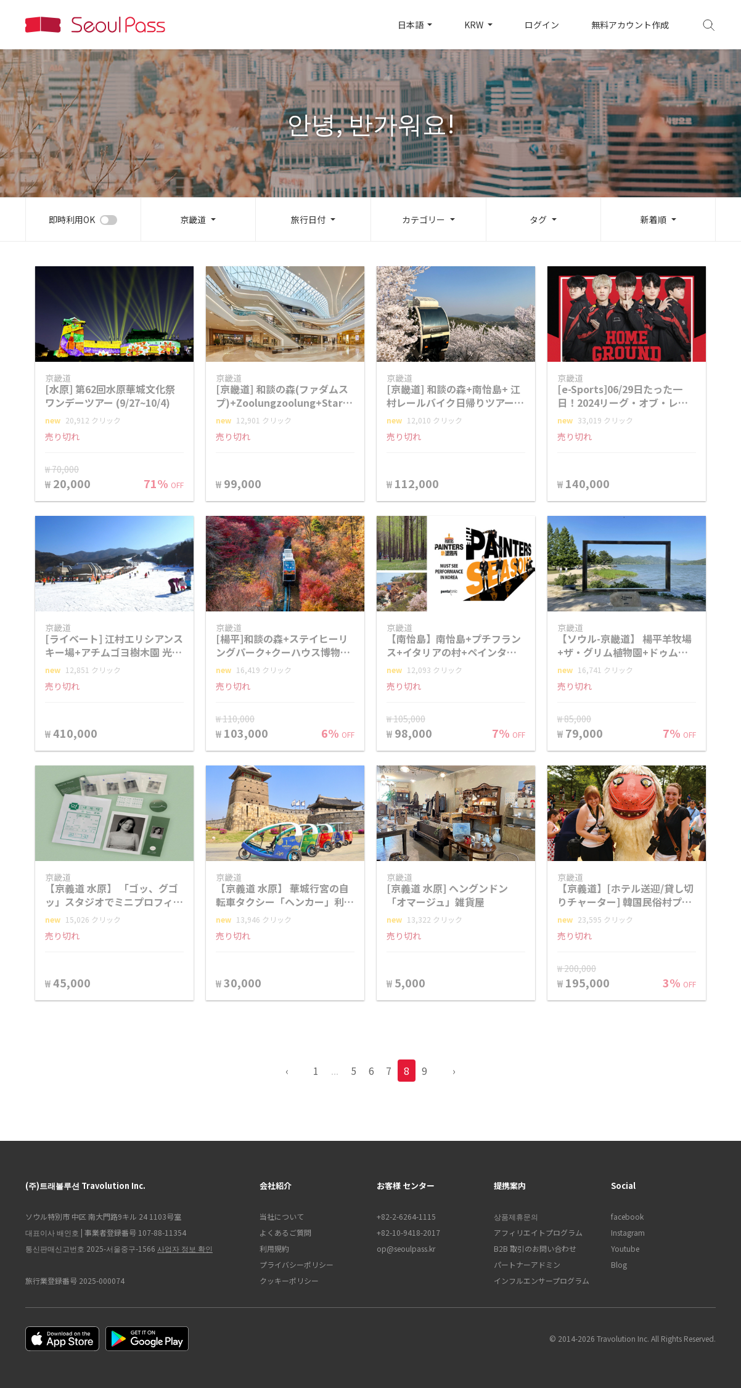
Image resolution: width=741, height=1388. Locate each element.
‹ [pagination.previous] (287, 1070)
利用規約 (274, 1248)
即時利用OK (72, 219)
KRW (474, 24)
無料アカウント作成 (630, 24)
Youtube (625, 1248)
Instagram (628, 1232)
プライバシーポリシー (297, 1264)
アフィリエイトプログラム (538, 1232)
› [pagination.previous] (454, 1070)
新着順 (653, 219)
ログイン (542, 24)
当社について (282, 1216)
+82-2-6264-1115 (406, 1216)
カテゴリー (423, 219)
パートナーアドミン (527, 1264)
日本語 (411, 24)
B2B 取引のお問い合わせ (535, 1248)
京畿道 (193, 219)
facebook (627, 1216)
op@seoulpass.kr (406, 1248)
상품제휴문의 (516, 1216)
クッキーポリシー (289, 1280)
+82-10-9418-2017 (408, 1232)
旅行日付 (308, 219)
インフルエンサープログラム (541, 1280)
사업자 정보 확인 (185, 1248)
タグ (538, 219)
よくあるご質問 (285, 1232)
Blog (619, 1264)
